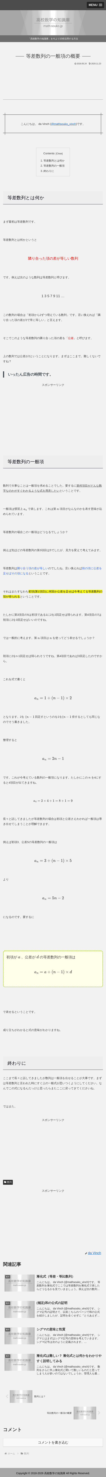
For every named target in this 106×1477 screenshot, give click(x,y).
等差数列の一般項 (54, 165)
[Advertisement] (53, 77)
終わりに (48, 170)
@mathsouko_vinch (63, 123)
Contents (48, 153)
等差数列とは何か (54, 160)
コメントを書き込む (53, 1442)
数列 (8, 1181)
